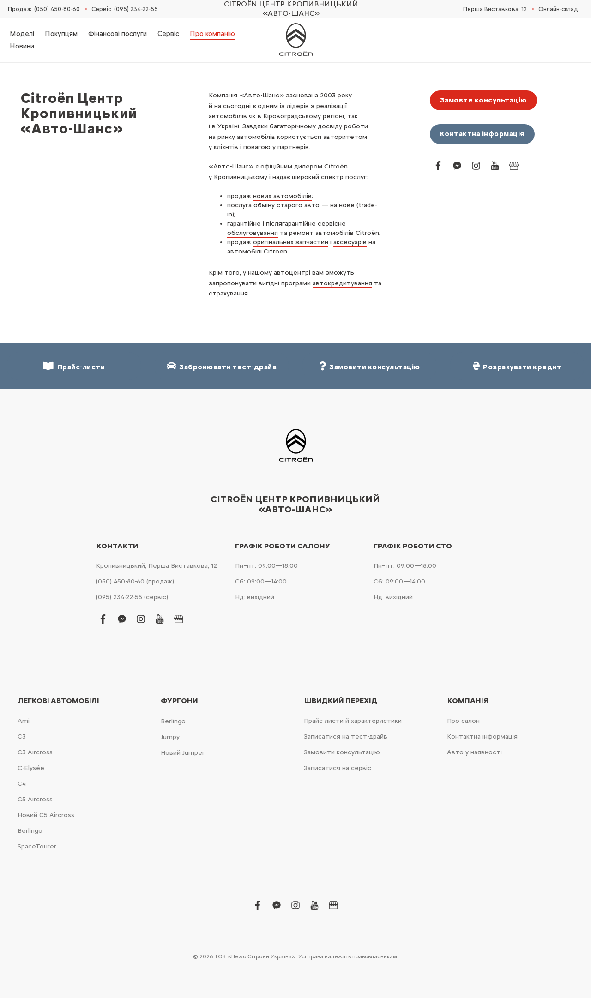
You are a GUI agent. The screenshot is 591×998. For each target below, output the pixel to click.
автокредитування (342, 283)
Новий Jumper (183, 753)
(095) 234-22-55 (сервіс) (132, 597)
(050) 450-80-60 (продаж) (135, 581)
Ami (24, 721)
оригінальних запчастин (290, 242)
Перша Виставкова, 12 (495, 9)
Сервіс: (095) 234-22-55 (124, 9)
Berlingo (30, 831)
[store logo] (295, 40)
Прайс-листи (74, 366)
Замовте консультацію (483, 100)
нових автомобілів (282, 196)
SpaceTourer (37, 846)
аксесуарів (350, 242)
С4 (22, 784)
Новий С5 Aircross (46, 815)
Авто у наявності (474, 752)
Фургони (179, 701)
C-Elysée (31, 768)
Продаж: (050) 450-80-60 (44, 9)
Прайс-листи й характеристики (353, 721)
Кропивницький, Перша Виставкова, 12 (156, 566)
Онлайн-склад (558, 9)
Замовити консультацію (342, 752)
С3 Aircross (35, 752)
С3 (22, 736)
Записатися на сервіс (337, 768)
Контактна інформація (482, 134)
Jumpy (170, 737)
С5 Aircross (35, 799)
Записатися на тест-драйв (345, 736)
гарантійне (244, 224)
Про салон (463, 721)
